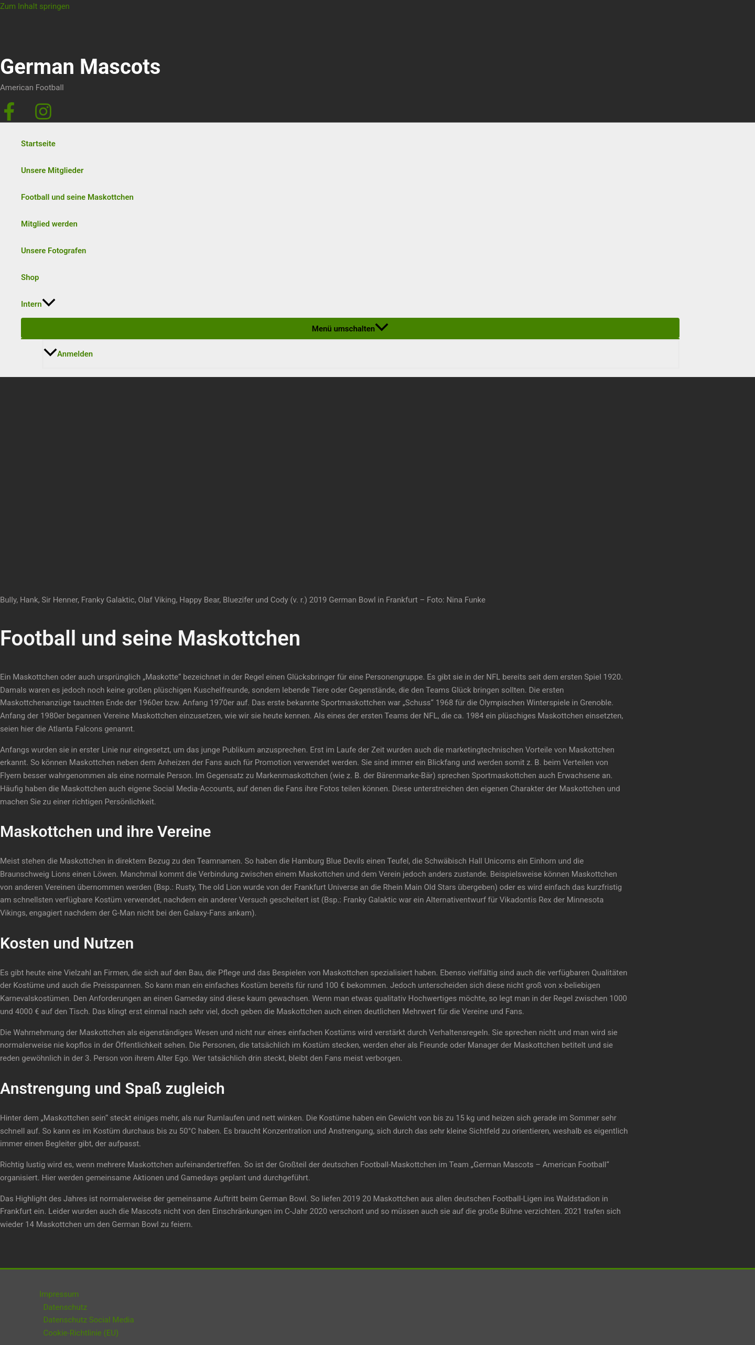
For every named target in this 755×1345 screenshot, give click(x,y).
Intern (38, 304)
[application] (49, 304)
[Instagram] (43, 118)
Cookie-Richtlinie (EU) (81, 1333)
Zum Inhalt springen (35, 6)
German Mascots (80, 67)
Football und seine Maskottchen (77, 197)
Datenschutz (66, 1307)
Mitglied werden (49, 224)
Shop (30, 277)
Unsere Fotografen (53, 250)
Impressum (59, 1294)
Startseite (38, 143)
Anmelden (68, 354)
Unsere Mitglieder (52, 170)
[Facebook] (9, 118)
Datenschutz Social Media (89, 1320)
